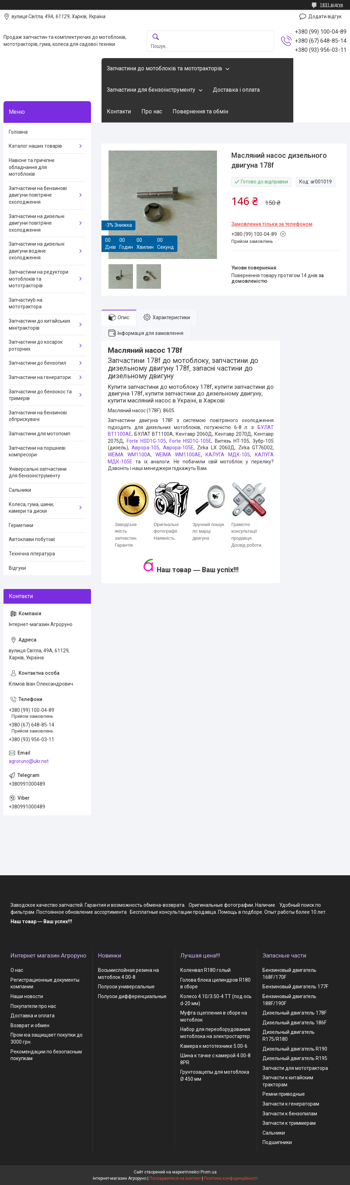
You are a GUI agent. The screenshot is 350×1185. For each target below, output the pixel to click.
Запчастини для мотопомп (39, 433)
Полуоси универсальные (126, 986)
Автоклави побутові (32, 539)
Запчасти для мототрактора (295, 1068)
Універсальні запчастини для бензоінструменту (37, 472)
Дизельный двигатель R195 (294, 1058)
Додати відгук (325, 16)
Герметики (21, 525)
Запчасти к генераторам (290, 1104)
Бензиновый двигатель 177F (295, 986)
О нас (16, 970)
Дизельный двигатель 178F (294, 1013)
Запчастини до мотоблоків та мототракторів (164, 68)
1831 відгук (331, 4)
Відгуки (17, 568)
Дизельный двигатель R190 (294, 1049)
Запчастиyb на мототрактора (25, 303)
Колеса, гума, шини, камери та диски (31, 508)
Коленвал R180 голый (205, 970)
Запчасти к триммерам (289, 1123)
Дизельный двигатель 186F (294, 1022)
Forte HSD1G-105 (146, 441)
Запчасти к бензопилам (289, 1113)
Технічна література (32, 553)
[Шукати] (156, 37)
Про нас (151, 111)
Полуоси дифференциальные (132, 996)
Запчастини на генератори (40, 377)
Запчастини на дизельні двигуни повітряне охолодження (36, 223)
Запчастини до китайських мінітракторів (39, 324)
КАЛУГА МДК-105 (227, 454)
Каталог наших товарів (35, 146)
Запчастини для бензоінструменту (151, 89)
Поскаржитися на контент (175, 1178)
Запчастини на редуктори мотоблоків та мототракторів (38, 278)
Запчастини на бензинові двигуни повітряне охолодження (38, 195)
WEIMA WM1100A (129, 454)
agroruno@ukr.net (29, 761)
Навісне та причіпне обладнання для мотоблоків (32, 167)
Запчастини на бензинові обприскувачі (38, 416)
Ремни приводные (283, 1094)
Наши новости (26, 996)
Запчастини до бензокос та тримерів (40, 395)
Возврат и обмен (29, 1025)
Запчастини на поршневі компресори (37, 451)
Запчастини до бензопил (37, 363)
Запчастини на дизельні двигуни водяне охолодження (36, 250)
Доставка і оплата (236, 89)
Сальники (20, 490)
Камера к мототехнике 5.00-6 (213, 1046)
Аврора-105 (145, 447)
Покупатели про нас (33, 1006)
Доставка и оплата (32, 1015)
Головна (18, 132)
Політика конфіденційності (231, 1178)
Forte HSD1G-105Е (190, 441)
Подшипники (277, 1142)
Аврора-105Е (178, 447)
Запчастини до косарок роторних (36, 345)
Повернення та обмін (200, 111)
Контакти (119, 111)
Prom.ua (209, 1172)
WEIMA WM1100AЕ (178, 454)
